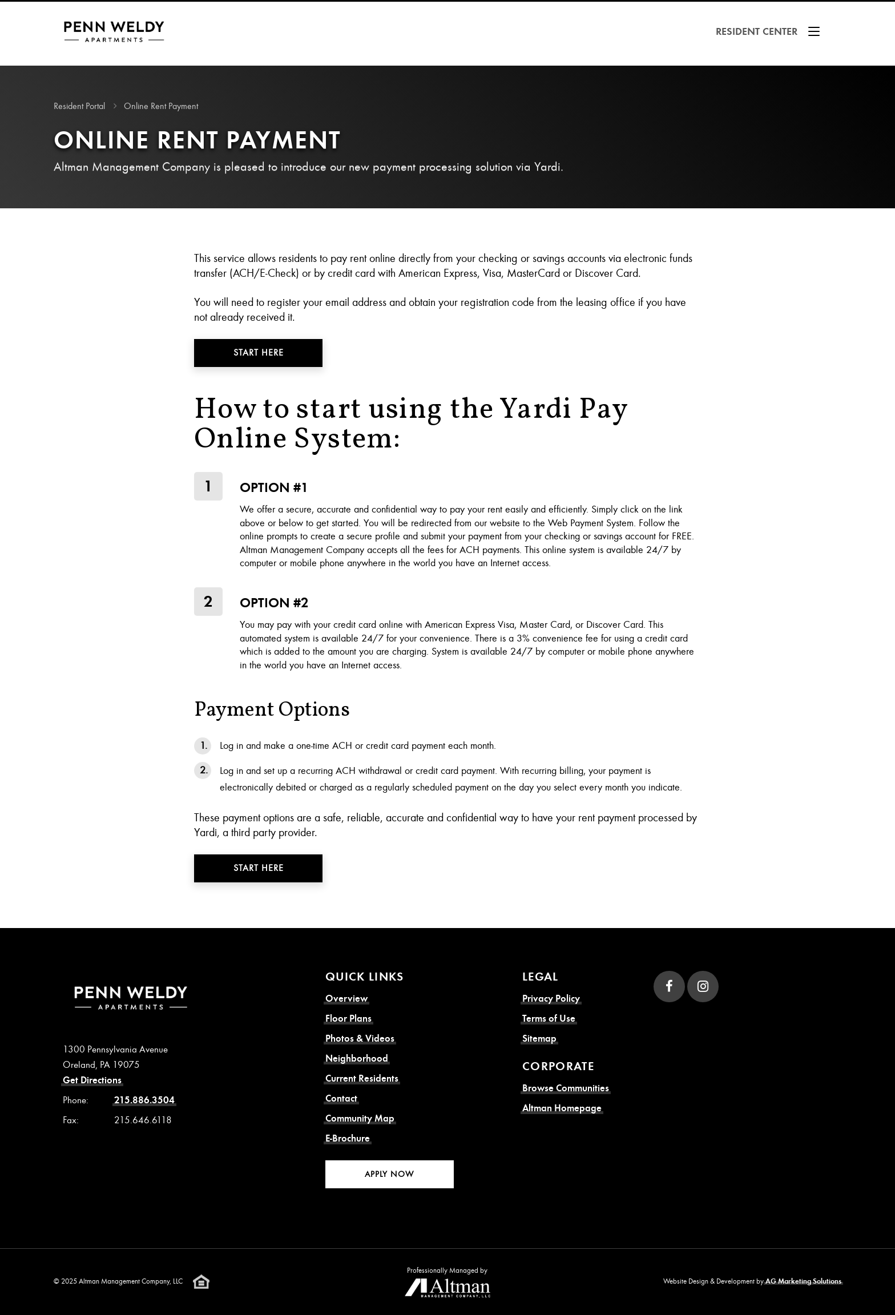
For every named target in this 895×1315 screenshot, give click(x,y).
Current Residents (361, 1078)
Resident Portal (79, 106)
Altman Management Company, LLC (131, 1281)
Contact (341, 1098)
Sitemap (539, 1038)
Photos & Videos (359, 1038)
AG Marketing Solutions (803, 1281)
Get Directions (92, 1080)
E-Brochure (347, 1138)
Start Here (258, 353)
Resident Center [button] (770, 31)
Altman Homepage (562, 1108)
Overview (346, 999)
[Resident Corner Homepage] (118, 31)
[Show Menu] (814, 31)
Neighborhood (356, 1058)
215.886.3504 (144, 1100)
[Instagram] (703, 986)
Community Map (359, 1118)
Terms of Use (548, 1018)
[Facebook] (669, 986)
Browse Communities (565, 1088)
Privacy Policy (551, 999)
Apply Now (389, 1174)
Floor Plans (348, 1018)
